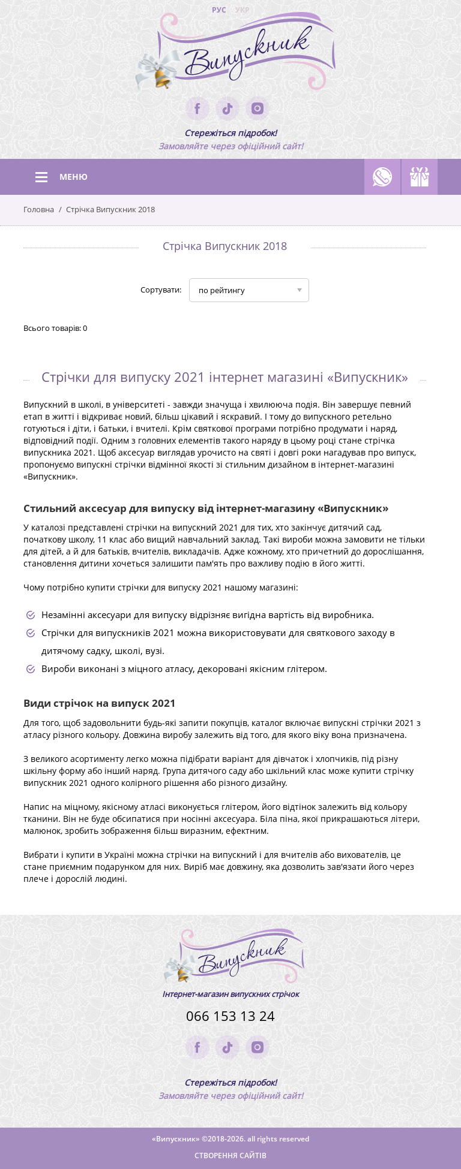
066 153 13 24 (230, 1016)
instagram (258, 108)
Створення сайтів (230, 1155)
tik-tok (227, 108)
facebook (197, 108)
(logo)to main (230, 54)
